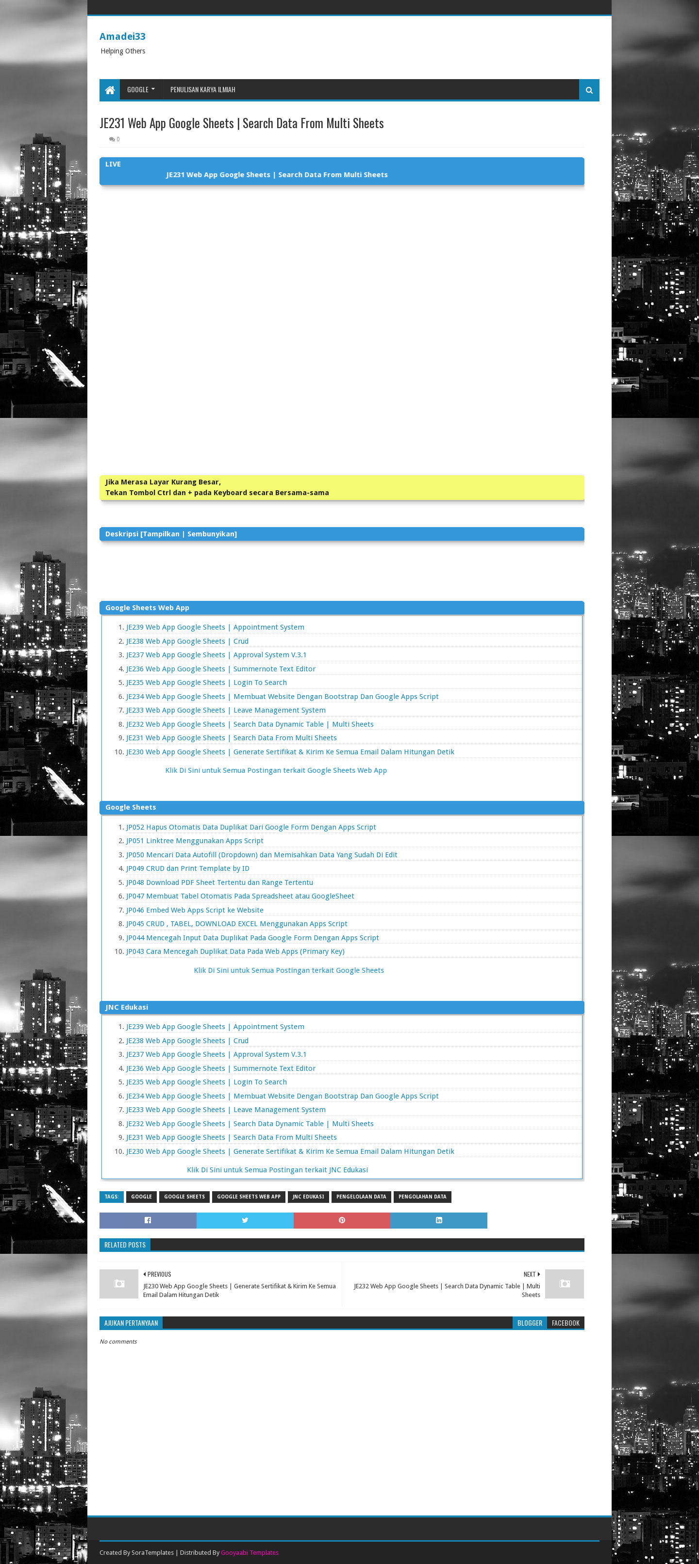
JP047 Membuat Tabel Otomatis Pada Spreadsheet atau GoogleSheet (240, 896)
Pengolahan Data (423, 1196)
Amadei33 (123, 36)
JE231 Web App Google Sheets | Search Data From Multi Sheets (231, 737)
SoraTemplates (153, 1552)
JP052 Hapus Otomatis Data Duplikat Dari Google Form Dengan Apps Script (251, 827)
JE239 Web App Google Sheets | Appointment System (215, 627)
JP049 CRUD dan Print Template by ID (188, 868)
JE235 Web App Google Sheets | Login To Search (206, 682)
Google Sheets (184, 1196)
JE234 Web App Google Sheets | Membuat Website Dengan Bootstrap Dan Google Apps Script (282, 696)
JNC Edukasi (308, 1196)
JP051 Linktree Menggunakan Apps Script (195, 840)
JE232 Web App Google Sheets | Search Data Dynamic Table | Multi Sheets (250, 724)
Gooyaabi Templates (250, 1552)
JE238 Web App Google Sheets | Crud (187, 641)
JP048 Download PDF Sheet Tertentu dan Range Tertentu (219, 882)
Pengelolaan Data (361, 1196)
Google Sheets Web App (249, 1196)
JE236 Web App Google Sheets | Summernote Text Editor (221, 669)
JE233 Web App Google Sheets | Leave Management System (226, 710)
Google (138, 89)
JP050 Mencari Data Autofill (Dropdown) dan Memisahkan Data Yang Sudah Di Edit (262, 854)
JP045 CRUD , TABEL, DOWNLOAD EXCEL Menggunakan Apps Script (237, 923)
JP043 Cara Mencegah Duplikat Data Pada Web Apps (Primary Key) (235, 951)
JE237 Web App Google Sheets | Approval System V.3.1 (216, 654)
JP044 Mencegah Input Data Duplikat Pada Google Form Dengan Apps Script (252, 937)
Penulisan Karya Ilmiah (202, 89)
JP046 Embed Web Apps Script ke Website (195, 910)
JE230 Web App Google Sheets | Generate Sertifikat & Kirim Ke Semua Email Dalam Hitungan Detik (290, 752)
